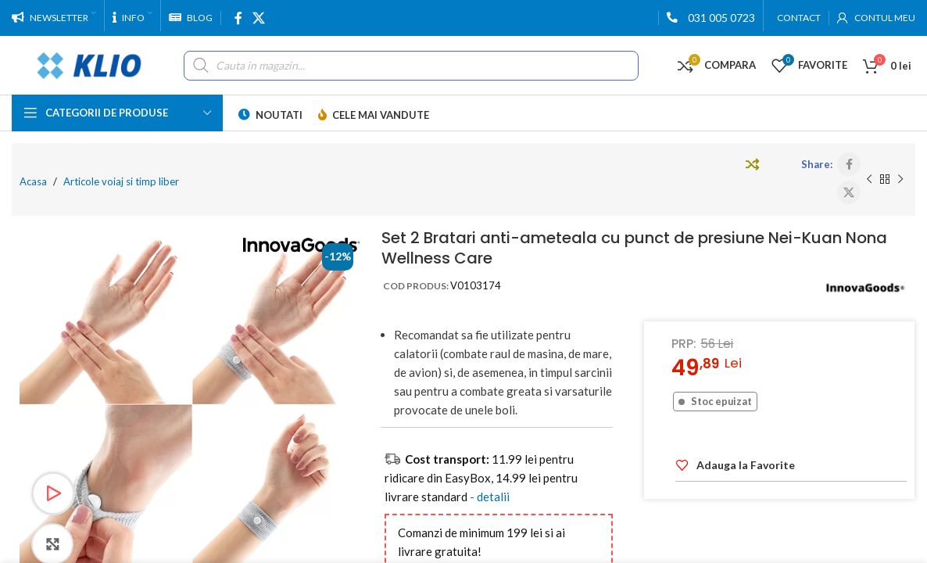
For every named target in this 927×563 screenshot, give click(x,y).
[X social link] (258, 18)
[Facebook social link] (238, 18)
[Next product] (900, 180)
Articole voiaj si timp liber (121, 181)
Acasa (33, 181)
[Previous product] (869, 180)
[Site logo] (90, 63)
